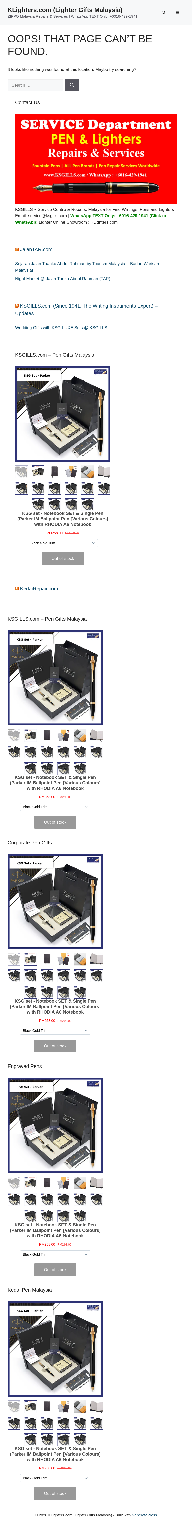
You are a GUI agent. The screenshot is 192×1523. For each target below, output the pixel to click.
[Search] (72, 85)
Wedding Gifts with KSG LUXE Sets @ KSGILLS (61, 327)
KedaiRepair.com (39, 588)
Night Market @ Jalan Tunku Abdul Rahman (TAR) (62, 278)
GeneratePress (144, 1515)
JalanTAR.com (36, 249)
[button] (164, 12)
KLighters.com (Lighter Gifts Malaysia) (65, 9)
